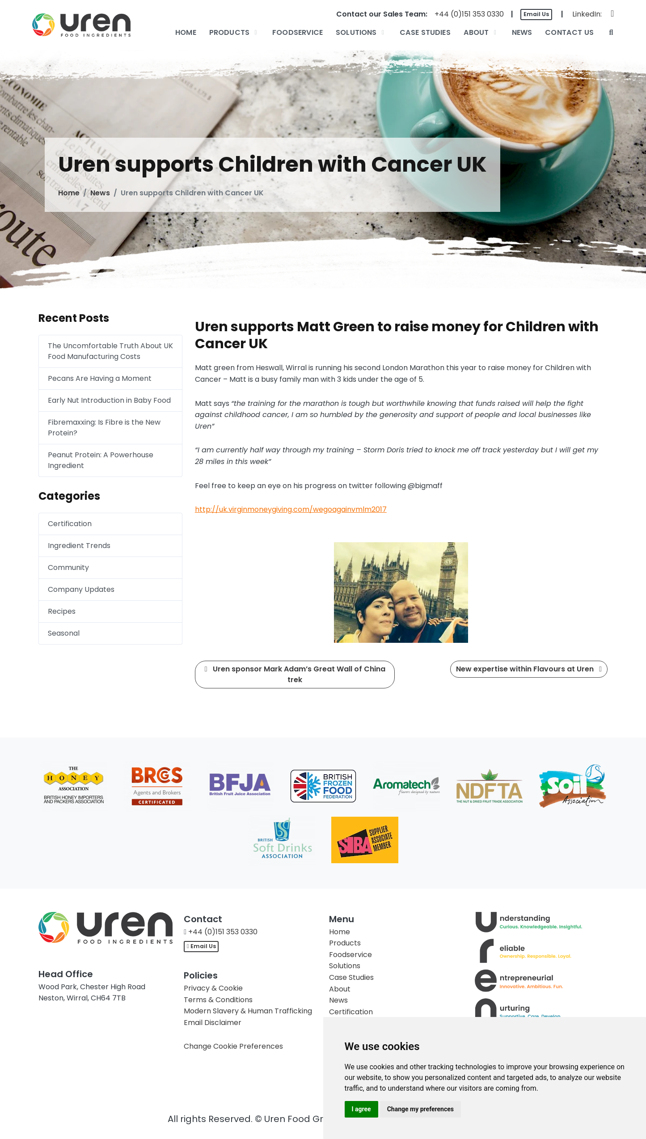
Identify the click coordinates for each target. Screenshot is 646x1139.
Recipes (62, 611)
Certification (70, 524)
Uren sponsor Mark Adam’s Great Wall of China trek (295, 674)
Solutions (344, 966)
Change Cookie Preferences (233, 1046)
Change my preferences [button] (420, 1109)
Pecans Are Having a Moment (100, 378)
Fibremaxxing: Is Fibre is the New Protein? (104, 427)
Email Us (536, 14)
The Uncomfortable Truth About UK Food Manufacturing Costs (110, 351)
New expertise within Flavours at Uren (529, 669)
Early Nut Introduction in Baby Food (109, 400)
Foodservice (350, 954)
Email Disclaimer (212, 1022)
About (339, 989)
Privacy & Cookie (213, 988)
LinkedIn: (587, 14)
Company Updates (81, 589)
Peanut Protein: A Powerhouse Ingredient (100, 460)
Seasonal (64, 633)
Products (345, 943)
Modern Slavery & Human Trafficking (248, 1011)
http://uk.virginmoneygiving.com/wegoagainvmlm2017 (291, 509)
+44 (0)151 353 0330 (469, 14)
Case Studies (351, 977)
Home (69, 193)
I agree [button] (361, 1109)
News (100, 193)
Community (68, 567)
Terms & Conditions (218, 1000)
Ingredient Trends (79, 545)
